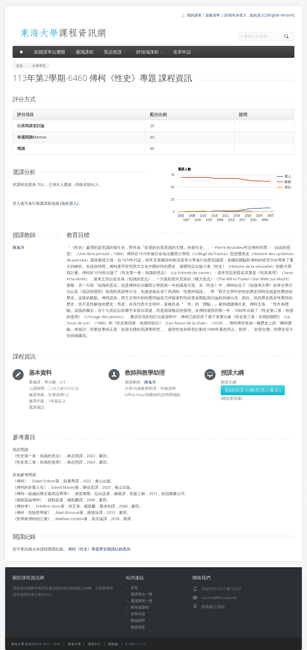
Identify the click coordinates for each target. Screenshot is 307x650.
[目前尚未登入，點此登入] (245, 15)
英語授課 (115, 52)
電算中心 (94, 644)
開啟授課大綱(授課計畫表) (253, 390)
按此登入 (69, 203)
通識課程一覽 (141, 600)
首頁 (134, 587)
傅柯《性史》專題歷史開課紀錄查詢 (99, 549)
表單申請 (182, 52)
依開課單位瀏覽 (49, 52)
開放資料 (138, 620)
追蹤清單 (212, 15)
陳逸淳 (18, 247)
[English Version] (280, 15)
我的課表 (194, 15)
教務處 (113, 644)
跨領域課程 (149, 52)
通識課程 (85, 52)
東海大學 (17, 644)
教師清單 (138, 627)
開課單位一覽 (141, 594)
